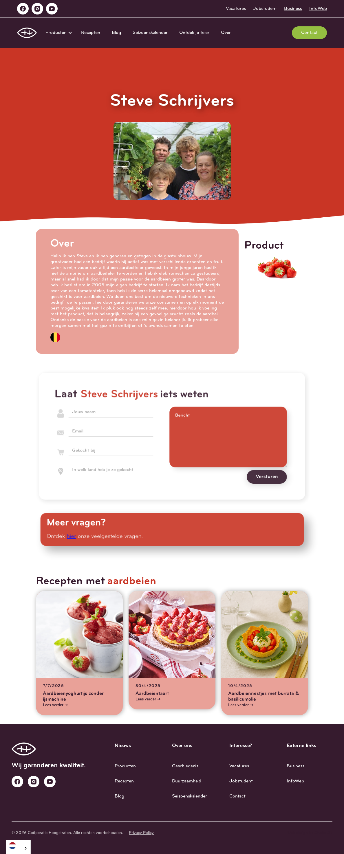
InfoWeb (318, 8)
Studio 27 (323, 833)
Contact (309, 32)
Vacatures (236, 8)
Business (293, 8)
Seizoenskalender (150, 32)
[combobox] (18, 847)
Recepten (90, 32)
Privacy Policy (141, 833)
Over (225, 32)
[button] (57, 33)
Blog (116, 32)
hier (73, 536)
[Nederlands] (18, 845)
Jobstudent (265, 8)
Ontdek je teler (194, 32)
